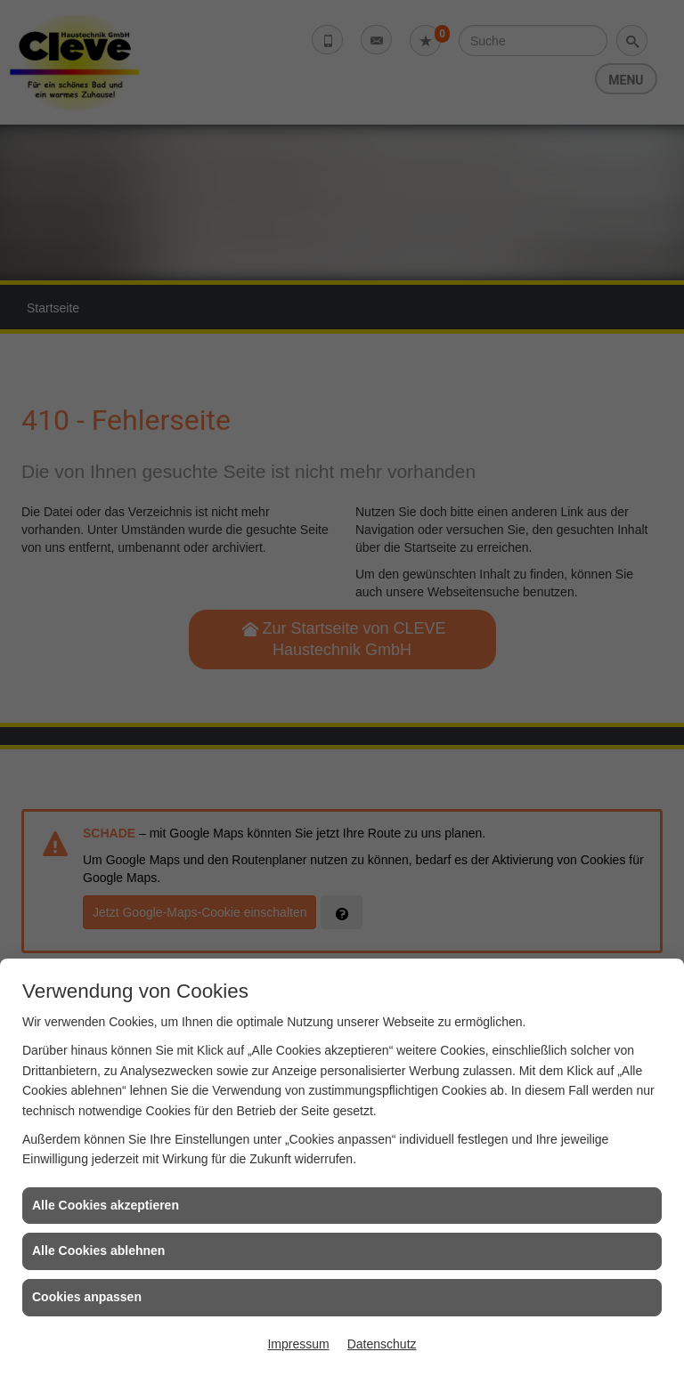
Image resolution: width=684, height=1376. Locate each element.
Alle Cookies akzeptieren (105, 1205)
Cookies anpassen (87, 1297)
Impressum (298, 1344)
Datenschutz (382, 1344)
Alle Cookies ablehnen (98, 1250)
